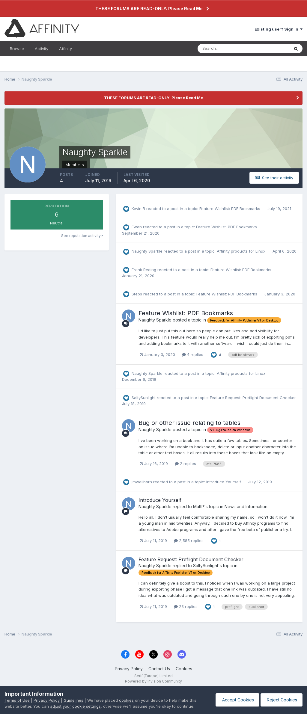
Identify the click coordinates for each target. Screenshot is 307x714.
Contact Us (159, 668)
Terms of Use (17, 700)
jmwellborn (142, 481)
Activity (41, 48)
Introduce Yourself (224, 481)
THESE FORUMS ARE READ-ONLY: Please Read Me (149, 8)
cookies (126, 700)
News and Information (246, 506)
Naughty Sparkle (147, 251)
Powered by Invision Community (153, 681)
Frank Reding (144, 269)
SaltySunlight (144, 397)
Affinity (65, 48)
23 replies (186, 606)
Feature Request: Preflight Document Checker (253, 397)
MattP (198, 506)
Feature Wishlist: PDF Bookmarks (230, 208)
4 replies (192, 354)
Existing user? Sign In (279, 29)
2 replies (185, 463)
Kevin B (138, 208)
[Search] (224, 48)
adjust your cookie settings (75, 706)
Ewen (137, 226)
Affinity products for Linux (242, 251)
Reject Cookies (280, 699)
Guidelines (73, 700)
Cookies (184, 668)
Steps (137, 294)
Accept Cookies (234, 699)
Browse (17, 48)
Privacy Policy (129, 668)
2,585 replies (189, 540)
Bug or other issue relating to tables (189, 422)
